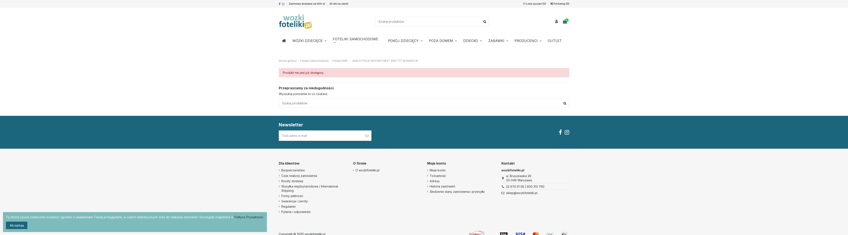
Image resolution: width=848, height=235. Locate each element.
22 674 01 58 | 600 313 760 (525, 186)
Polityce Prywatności (248, 217)
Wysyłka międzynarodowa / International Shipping (309, 188)
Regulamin (288, 206)
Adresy (435, 181)
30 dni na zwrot (338, 3)
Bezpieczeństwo (293, 170)
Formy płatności (292, 196)
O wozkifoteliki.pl (367, 170)
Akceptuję (17, 225)
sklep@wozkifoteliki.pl (521, 193)
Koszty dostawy (292, 181)
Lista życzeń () (535, 3)
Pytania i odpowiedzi (296, 212)
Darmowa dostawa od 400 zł (307, 3)
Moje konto (438, 170)
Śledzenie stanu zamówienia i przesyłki (457, 191)
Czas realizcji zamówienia (299, 176)
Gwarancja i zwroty (294, 201)
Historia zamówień (442, 186)
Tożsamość (438, 176)
